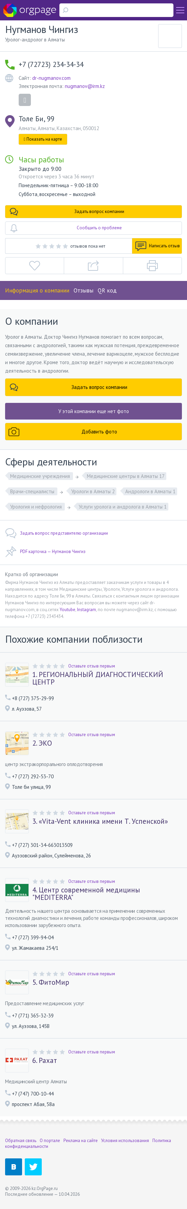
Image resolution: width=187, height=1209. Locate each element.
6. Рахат (44, 1060)
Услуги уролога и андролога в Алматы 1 (123, 506)
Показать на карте (43, 139)
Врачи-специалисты (33, 491)
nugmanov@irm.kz (85, 86)
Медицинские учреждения (40, 476)
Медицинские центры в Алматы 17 (126, 476)
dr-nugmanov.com (51, 78)
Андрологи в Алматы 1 (150, 491)
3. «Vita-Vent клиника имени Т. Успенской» (100, 821)
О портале (50, 1140)
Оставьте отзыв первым (91, 666)
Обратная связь (20, 1140)
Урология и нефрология (36, 506)
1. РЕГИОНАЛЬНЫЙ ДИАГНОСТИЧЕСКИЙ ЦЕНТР (97, 678)
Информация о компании (37, 290)
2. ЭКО (42, 743)
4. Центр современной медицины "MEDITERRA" (86, 893)
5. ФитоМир (50, 982)
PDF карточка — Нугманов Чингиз (45, 551)
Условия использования (125, 1140)
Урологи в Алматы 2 (93, 491)
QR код (107, 290)
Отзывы (83, 290)
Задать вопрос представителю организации (56, 533)
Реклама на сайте (80, 1140)
